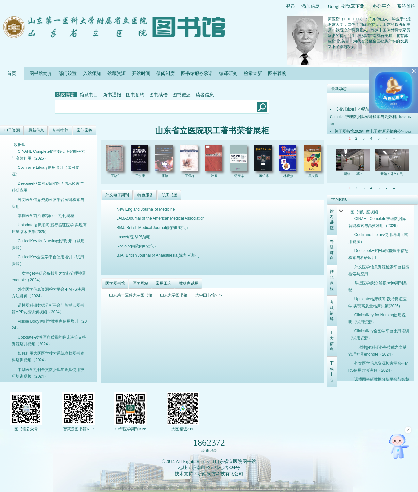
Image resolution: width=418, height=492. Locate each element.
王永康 (140, 176)
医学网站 (140, 283)
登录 (290, 6)
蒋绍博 (264, 176)
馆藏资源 (116, 73)
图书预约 (135, 94)
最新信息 (36, 130)
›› (394, 138)
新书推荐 (60, 130)
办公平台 (382, 6)
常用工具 (163, 283)
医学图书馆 (115, 283)
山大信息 (332, 341)
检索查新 (253, 73)
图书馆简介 (40, 73)
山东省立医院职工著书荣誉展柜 (212, 130)
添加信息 (310, 6)
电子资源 (12, 130)
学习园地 (339, 199)
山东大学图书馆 (173, 295)
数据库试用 (189, 283)
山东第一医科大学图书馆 (130, 295)
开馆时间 (141, 73)
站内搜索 (65, 94)
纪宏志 (239, 176)
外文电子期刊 (117, 195)
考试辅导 (332, 310)
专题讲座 (332, 250)
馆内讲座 (332, 219)
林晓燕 (288, 176)
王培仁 (116, 176)
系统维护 (406, 6)
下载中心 (332, 371)
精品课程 (332, 280)
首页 (12, 73)
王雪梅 (190, 176)
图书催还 (181, 94)
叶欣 (214, 176)
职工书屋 (169, 195)
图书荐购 (277, 73)
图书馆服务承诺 (197, 73)
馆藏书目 (89, 94)
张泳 (165, 176)
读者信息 (205, 94)
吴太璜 (313, 176)
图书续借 (158, 94)
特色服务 (145, 195)
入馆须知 (92, 73)
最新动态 (339, 89)
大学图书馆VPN (209, 295)
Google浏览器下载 (346, 6)
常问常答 (84, 130)
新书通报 (112, 94)
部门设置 (67, 73)
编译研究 (228, 73)
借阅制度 (165, 73)
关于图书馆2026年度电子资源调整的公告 (369, 131)
